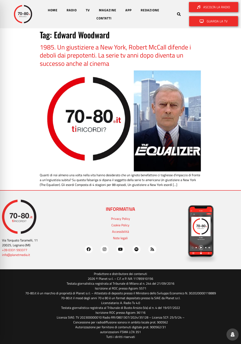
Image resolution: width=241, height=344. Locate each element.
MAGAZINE (107, 10)
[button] (178, 14)
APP (128, 10)
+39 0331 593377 (14, 250)
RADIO (72, 10)
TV (88, 10)
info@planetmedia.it (16, 254)
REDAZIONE (150, 10)
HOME (53, 10)
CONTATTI (104, 18)
